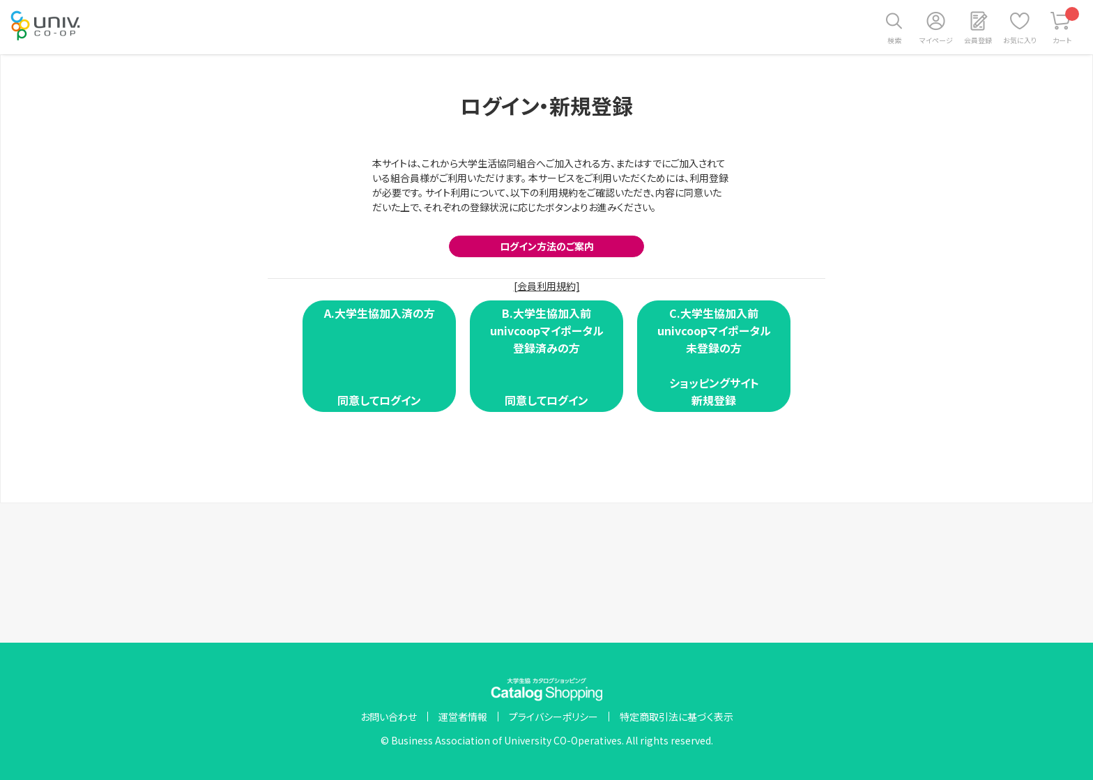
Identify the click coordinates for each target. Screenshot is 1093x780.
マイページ (936, 40)
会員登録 (978, 40)
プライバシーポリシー (553, 716)
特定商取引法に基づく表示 (676, 716)
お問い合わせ (388, 716)
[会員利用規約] (547, 286)
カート (1066, 26)
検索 (894, 40)
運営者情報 (462, 716)
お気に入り (1020, 40)
